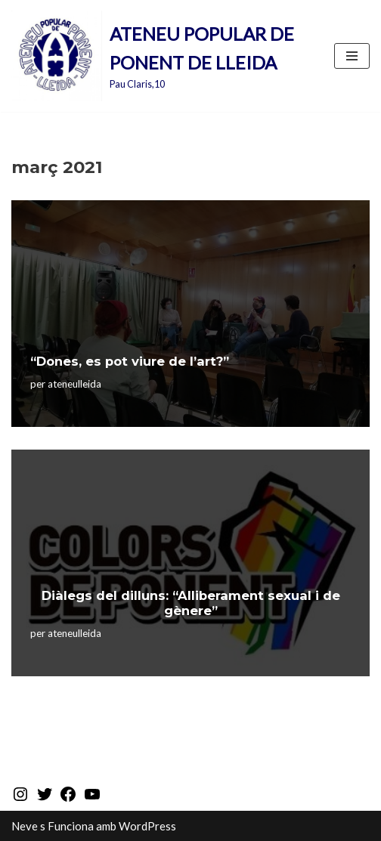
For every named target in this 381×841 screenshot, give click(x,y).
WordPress (147, 826)
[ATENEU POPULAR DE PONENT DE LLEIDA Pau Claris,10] (161, 56)
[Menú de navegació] (352, 56)
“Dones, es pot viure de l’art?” (129, 361)
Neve (24, 826)
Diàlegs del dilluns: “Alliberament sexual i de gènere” (191, 603)
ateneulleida (74, 384)
